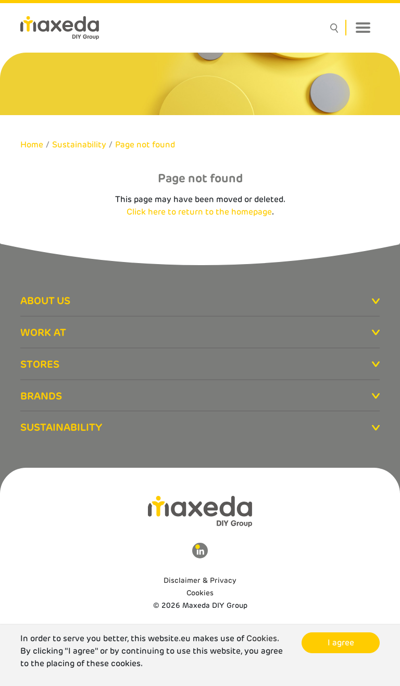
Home (31, 144)
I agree (341, 642)
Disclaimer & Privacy (200, 580)
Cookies (200, 592)
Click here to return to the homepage (199, 211)
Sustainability (79, 144)
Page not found (145, 144)
